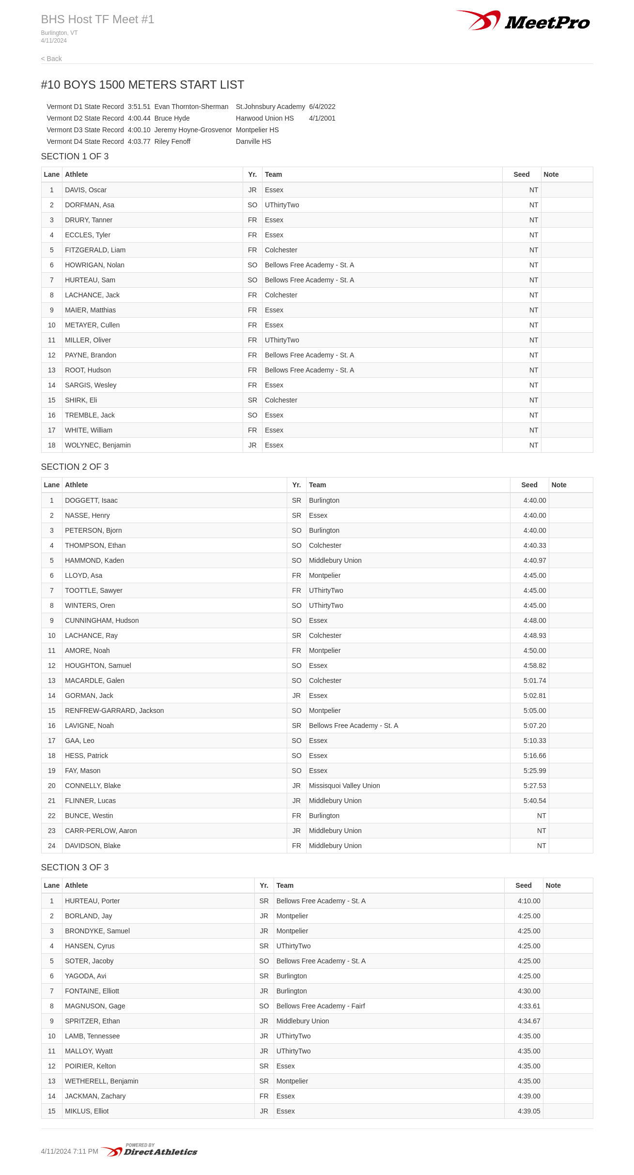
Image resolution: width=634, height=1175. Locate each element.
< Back (51, 58)
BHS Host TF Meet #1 (98, 19)
